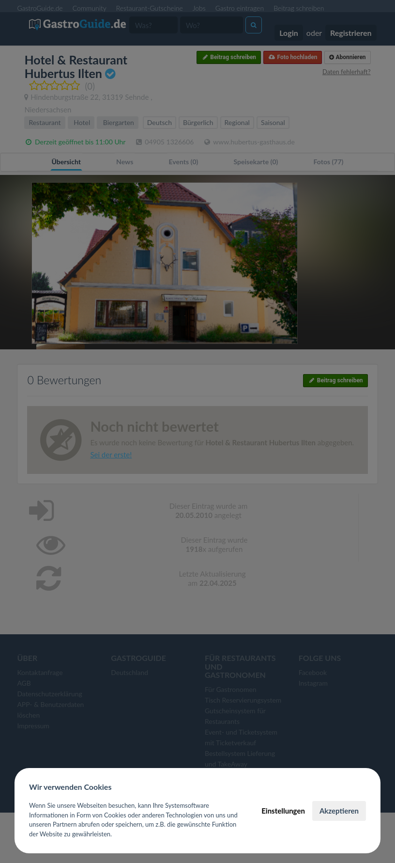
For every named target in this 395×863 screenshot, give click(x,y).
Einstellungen (283, 810)
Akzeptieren (339, 810)
